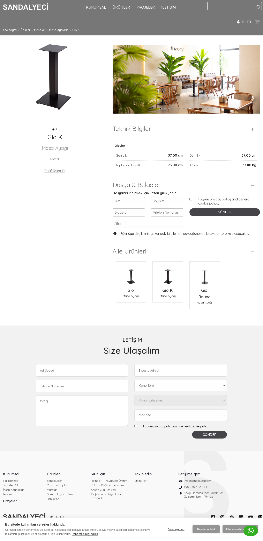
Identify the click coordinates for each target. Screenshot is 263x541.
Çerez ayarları (176, 529)
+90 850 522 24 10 (196, 487)
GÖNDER (225, 212)
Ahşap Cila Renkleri (103, 490)
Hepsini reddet (206, 529)
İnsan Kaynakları (13, 490)
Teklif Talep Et (54, 171)
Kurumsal (11, 474)
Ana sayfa (10, 30)
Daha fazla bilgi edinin (85, 533)
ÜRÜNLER (121, 7)
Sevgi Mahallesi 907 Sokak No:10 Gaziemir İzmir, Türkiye (204, 494)
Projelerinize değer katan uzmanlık (106, 496)
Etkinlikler (140, 481)
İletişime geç (189, 474)
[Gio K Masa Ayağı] (168, 274)
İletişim (7, 494)
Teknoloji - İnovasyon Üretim (109, 481)
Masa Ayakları (58, 30)
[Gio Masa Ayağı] (131, 274)
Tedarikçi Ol (10, 485)
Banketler (53, 499)
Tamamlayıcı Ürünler (60, 494)
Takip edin (143, 474)
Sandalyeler (54, 481)
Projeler (10, 501)
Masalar (39, 30)
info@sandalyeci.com (197, 481)
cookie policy (208, 203)
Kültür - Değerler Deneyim (107, 485)
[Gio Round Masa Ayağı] (205, 274)
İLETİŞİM (168, 7)
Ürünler (25, 30)
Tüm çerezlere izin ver (240, 529)
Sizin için (98, 474)
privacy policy (220, 199)
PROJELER (145, 7)
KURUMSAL (96, 7)
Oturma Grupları (57, 485)
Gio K (76, 30)
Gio (131, 290)
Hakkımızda (10, 481)
